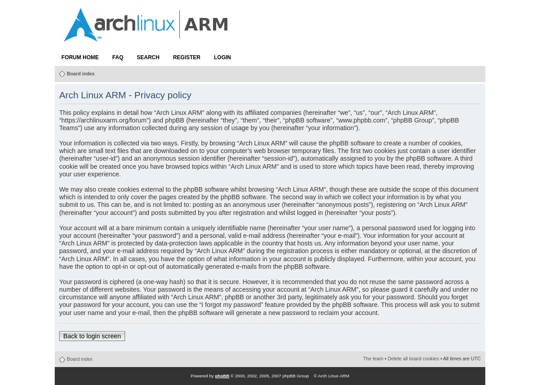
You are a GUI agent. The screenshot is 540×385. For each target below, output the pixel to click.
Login (222, 57)
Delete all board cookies (413, 358)
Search (148, 57)
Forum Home (80, 57)
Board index (81, 73)
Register (186, 57)
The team (373, 358)
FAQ (117, 57)
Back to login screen (92, 336)
